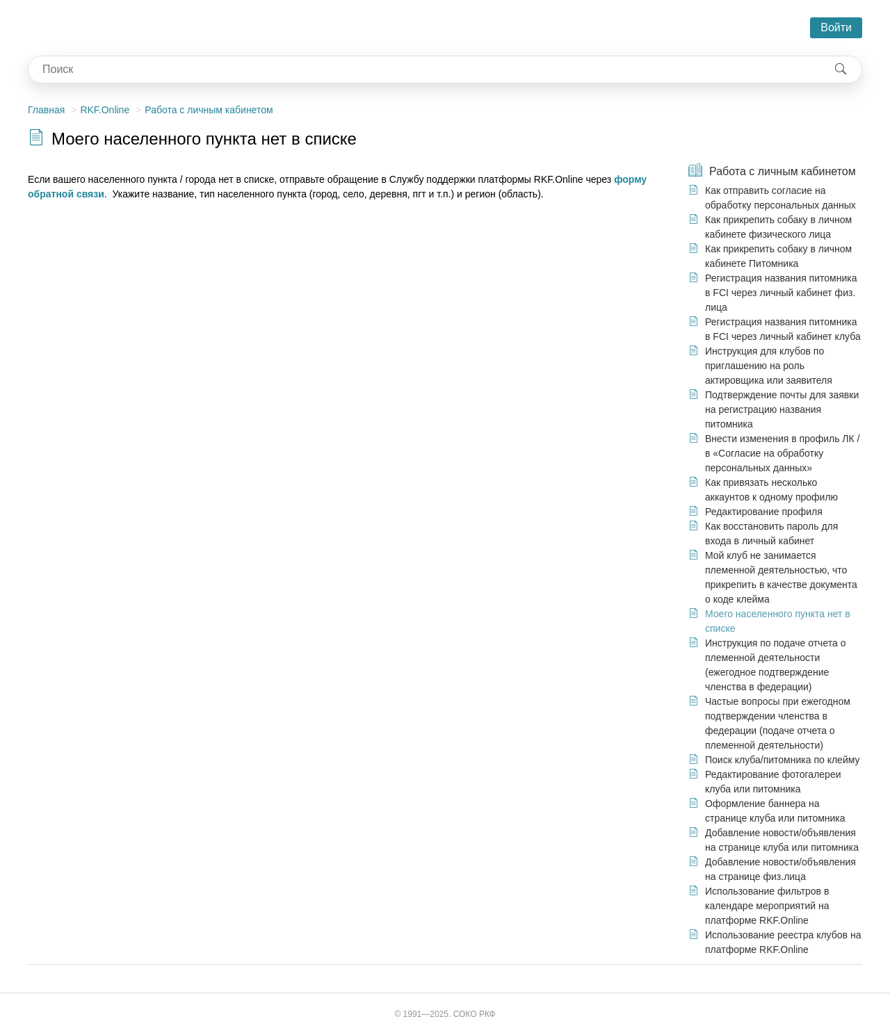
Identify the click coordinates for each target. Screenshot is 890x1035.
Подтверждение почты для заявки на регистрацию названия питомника (782, 409)
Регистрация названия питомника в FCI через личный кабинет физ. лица (781, 292)
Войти (836, 27)
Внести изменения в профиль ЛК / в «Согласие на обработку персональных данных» (782, 453)
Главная (46, 109)
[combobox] (424, 69)
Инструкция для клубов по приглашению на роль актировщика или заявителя (768, 365)
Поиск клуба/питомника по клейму (782, 759)
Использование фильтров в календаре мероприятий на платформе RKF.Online (767, 906)
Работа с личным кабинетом (209, 109)
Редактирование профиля (764, 511)
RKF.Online (104, 109)
